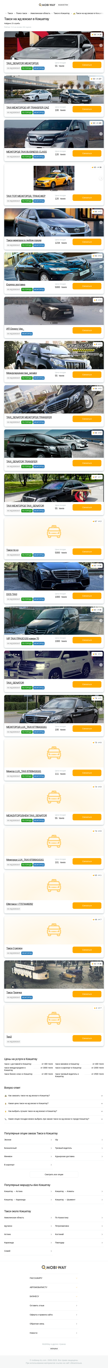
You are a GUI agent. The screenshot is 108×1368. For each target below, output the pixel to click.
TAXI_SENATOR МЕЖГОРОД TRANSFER (29, 417)
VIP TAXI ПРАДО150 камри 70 (22, 638)
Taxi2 (9, 1036)
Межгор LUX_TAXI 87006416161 (23, 771)
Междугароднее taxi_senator (21, 373)
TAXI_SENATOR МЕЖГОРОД (22, 63)
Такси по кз (12, 550)
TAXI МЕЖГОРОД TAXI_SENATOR (25, 505)
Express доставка (15, 284)
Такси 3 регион (14, 948)
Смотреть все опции (54, 1174)
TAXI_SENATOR (15, 682)
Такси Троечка (14, 992)
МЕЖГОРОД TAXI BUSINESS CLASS (26, 151)
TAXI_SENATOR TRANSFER (21, 461)
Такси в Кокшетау (62, 13)
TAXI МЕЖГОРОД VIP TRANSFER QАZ (27, 107)
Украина (54, 1349)
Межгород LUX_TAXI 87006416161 (25, 859)
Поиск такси (21, 13)
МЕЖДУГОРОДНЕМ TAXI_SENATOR (26, 815)
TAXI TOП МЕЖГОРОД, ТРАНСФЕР (25, 196)
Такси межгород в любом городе (23, 240)
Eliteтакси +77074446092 (19, 904)
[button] (51, 57)
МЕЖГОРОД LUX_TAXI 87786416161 (26, 727)
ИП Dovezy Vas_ (15, 328)
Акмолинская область (40, 13)
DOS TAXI (11, 594)
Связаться (87, 65)
